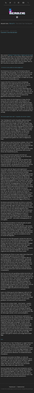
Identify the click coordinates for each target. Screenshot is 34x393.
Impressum (12, 387)
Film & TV (12, 23)
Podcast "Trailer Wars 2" (15, 55)
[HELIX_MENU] (17, 17)
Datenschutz (20, 387)
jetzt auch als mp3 (27, 55)
